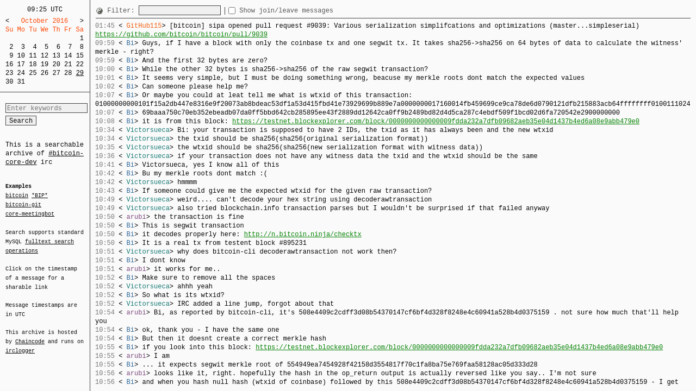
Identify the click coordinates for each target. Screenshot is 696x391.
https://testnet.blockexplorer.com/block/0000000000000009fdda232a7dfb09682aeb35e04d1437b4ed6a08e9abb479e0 (435, 121)
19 (44, 64)
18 (32, 64)
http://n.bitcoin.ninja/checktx (303, 234)
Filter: (123, 10)
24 (21, 73)
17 (21, 64)
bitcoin (16, 196)
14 (68, 55)
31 (21, 81)
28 (68, 73)
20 (56, 64)
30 (9, 81)
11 (32, 55)
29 (80, 73)
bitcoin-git (23, 205)
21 (68, 64)
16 (9, 64)
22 (80, 64)
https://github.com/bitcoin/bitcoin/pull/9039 (181, 34)
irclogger (20, 344)
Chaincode (30, 335)
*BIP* (40, 196)
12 (44, 55)
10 (21, 55)
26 (44, 73)
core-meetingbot (29, 213)
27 (56, 73)
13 (56, 55)
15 (80, 55)
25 (32, 73)
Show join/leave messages (306, 10)
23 (9, 73)
